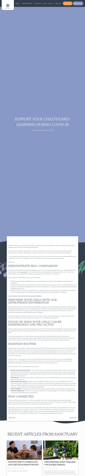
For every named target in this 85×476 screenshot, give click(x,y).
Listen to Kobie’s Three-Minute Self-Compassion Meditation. (25, 296)
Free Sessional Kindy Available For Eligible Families (60, 463)
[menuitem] (18, 3)
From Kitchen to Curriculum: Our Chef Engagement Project (23, 463)
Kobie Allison (23, 272)
